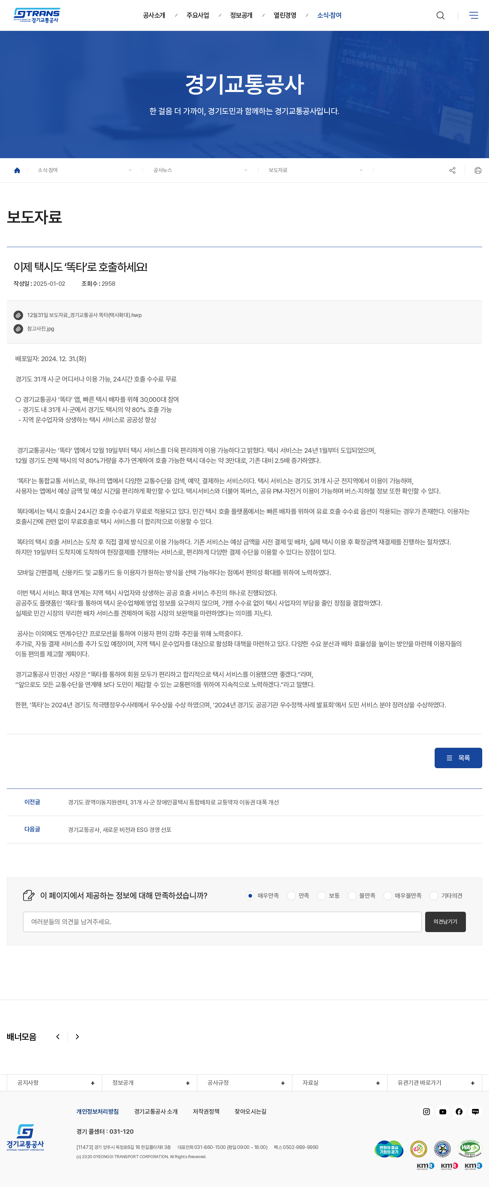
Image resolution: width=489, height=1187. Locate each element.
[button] (85, 170)
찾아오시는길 (251, 1112)
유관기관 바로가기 (419, 1082)
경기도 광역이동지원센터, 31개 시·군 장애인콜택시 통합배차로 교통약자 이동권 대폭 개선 (173, 802)
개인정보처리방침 (97, 1112)
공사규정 (218, 1082)
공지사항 (27, 1082)
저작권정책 (206, 1112)
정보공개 (122, 1082)
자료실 (311, 1082)
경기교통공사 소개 (156, 1112)
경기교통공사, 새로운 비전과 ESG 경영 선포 (119, 830)
